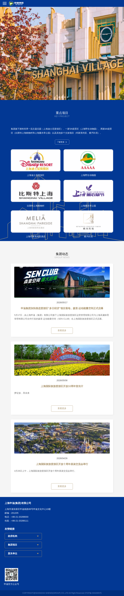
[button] (56, 97)
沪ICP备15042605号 (93, 593)
